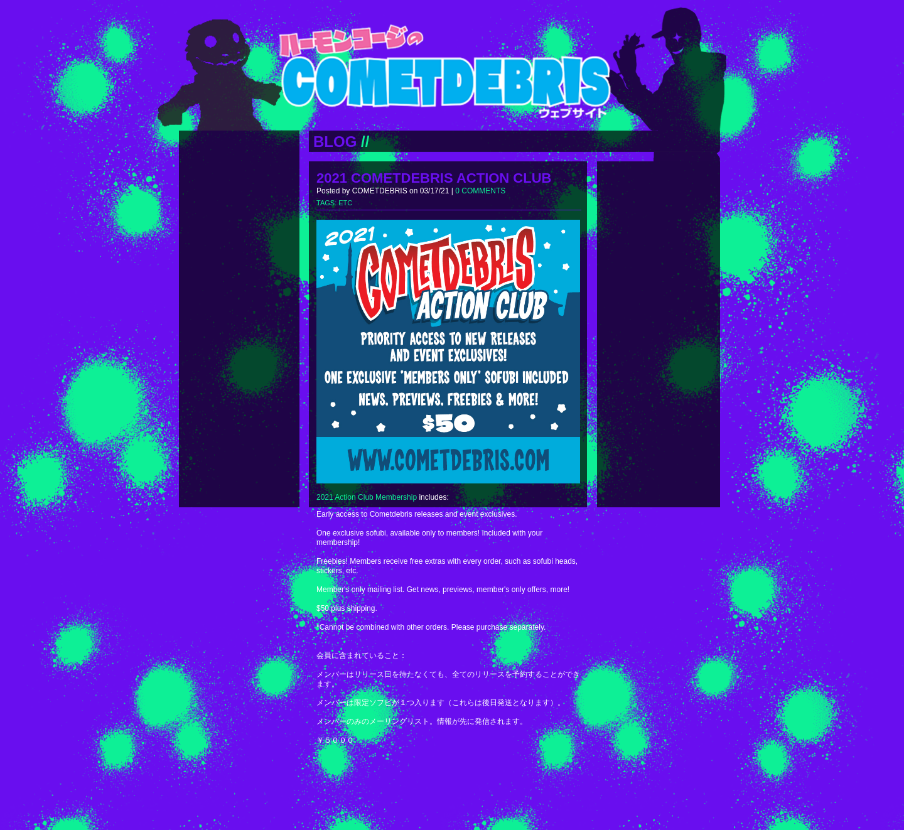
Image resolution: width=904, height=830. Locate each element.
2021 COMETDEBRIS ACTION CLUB (433, 178)
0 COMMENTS (480, 190)
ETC (345, 203)
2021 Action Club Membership (366, 497)
